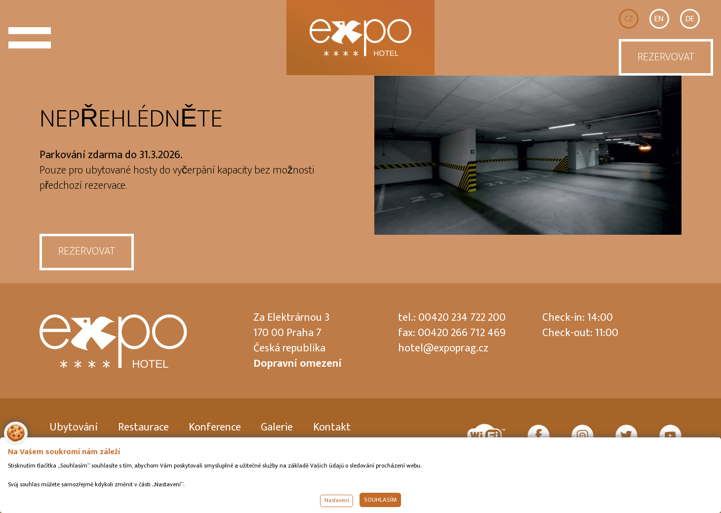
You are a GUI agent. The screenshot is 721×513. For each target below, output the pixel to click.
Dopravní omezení (297, 363)
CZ (628, 19)
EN (659, 19)
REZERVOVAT (666, 57)
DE (689, 19)
